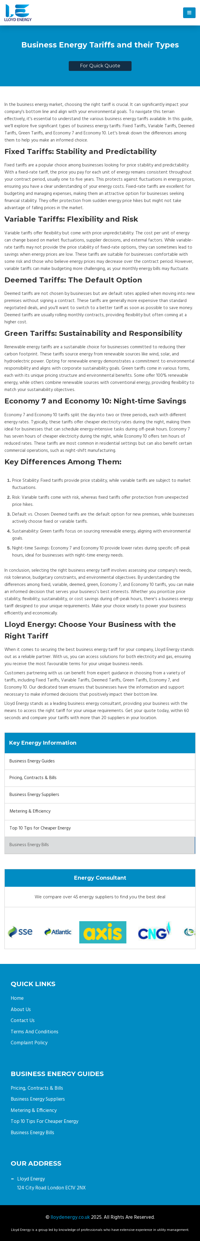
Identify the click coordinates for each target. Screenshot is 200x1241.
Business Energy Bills (29, 844)
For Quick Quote (100, 66)
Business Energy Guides (32, 761)
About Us (21, 1009)
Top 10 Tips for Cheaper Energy (40, 828)
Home (17, 998)
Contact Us (23, 1020)
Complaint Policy (29, 1043)
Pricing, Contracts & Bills (33, 777)
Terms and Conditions (34, 1032)
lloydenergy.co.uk (70, 1217)
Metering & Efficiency (29, 811)
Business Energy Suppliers (34, 794)
